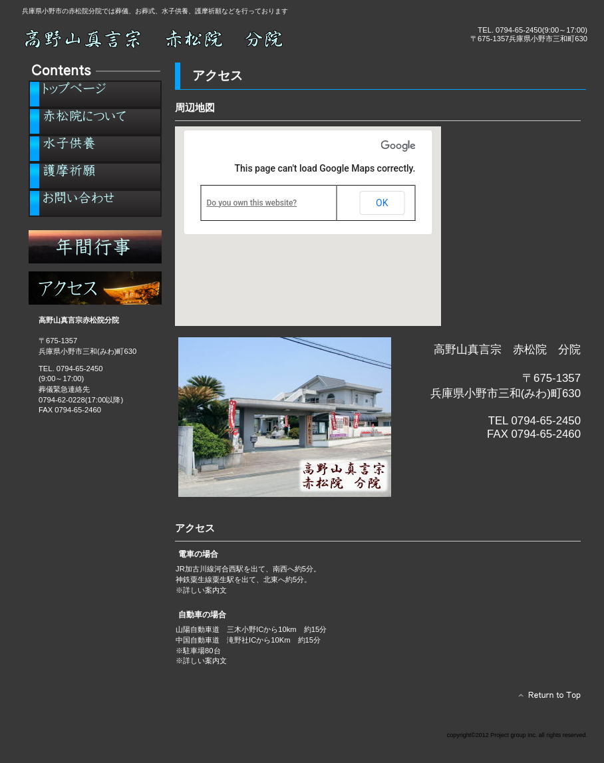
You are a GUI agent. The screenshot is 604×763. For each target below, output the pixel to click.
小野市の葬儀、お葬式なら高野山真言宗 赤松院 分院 (171, 38)
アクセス (95, 288)
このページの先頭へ (546, 698)
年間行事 (95, 246)
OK (382, 203)
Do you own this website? (252, 203)
